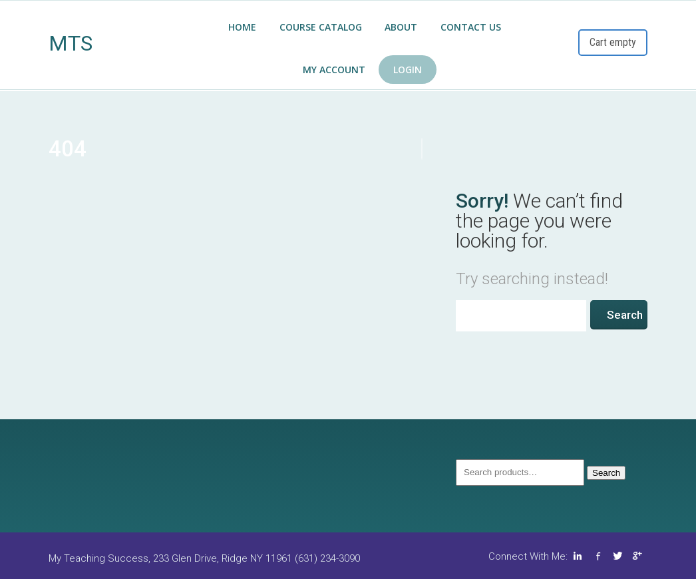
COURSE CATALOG (320, 27)
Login (407, 69)
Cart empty (613, 42)
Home (242, 27)
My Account (334, 69)
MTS (70, 43)
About (401, 27)
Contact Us (470, 27)
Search (606, 473)
